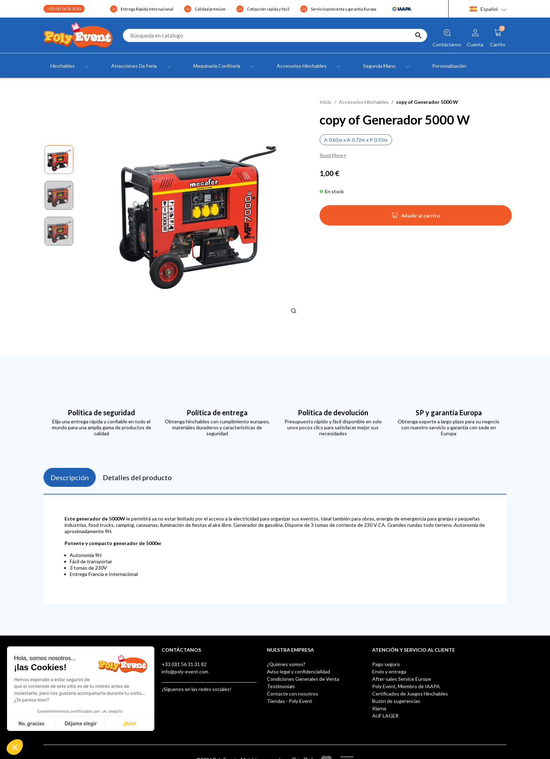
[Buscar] (275, 35)
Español (484, 9)
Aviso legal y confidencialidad (298, 671)
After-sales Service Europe (401, 679)
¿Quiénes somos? (286, 664)
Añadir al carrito (415, 217)
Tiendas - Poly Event (289, 701)
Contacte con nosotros (292, 694)
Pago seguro (386, 664)
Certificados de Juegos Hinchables (410, 694)
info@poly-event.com (185, 671)
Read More (331, 155)
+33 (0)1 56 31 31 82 (64, 8)
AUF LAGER (385, 716)
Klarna (379, 708)
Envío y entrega (389, 671)
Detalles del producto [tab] (137, 477)
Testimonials (281, 686)
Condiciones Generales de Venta (303, 679)
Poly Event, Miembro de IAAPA (406, 686)
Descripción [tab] (70, 477)
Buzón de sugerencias (396, 701)
